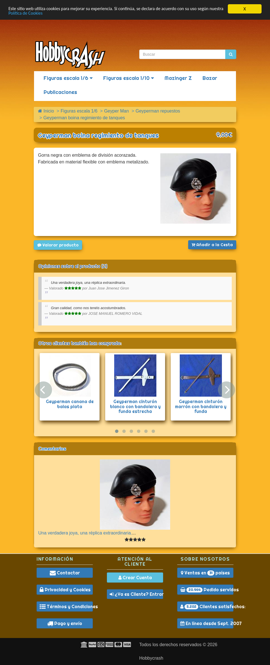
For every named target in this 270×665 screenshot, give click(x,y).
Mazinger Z (178, 78)
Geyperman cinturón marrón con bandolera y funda (200, 406)
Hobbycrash (151, 658)
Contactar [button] (65, 573)
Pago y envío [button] (64, 623)
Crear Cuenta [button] (135, 577)
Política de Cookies (42, 14)
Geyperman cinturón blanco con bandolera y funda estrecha (135, 406)
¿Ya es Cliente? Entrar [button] (136, 594)
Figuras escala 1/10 (128, 78)
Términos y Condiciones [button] (66, 606)
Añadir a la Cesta (212, 244)
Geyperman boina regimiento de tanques (98, 135)
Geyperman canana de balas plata (70, 404)
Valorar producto (57, 245)
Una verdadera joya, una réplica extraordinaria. (85, 533)
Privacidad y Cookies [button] (65, 589)
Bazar (209, 78)
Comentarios (52, 448)
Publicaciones (60, 92)
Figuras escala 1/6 (68, 78)
